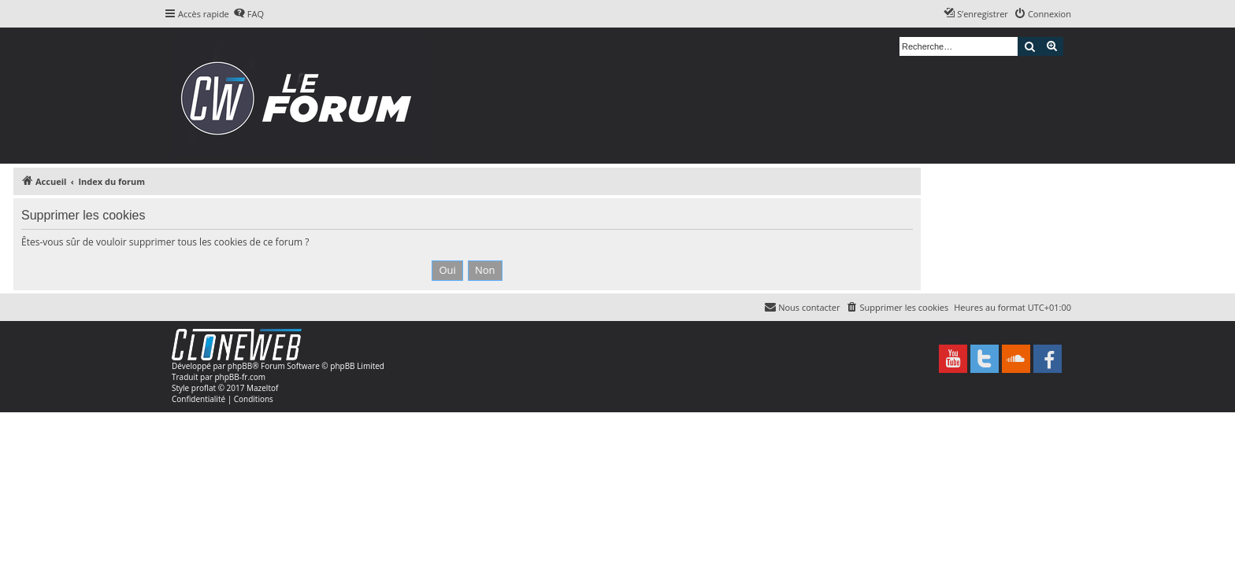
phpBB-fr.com (239, 376)
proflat (203, 387)
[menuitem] (248, 14)
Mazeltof (262, 387)
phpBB (240, 365)
